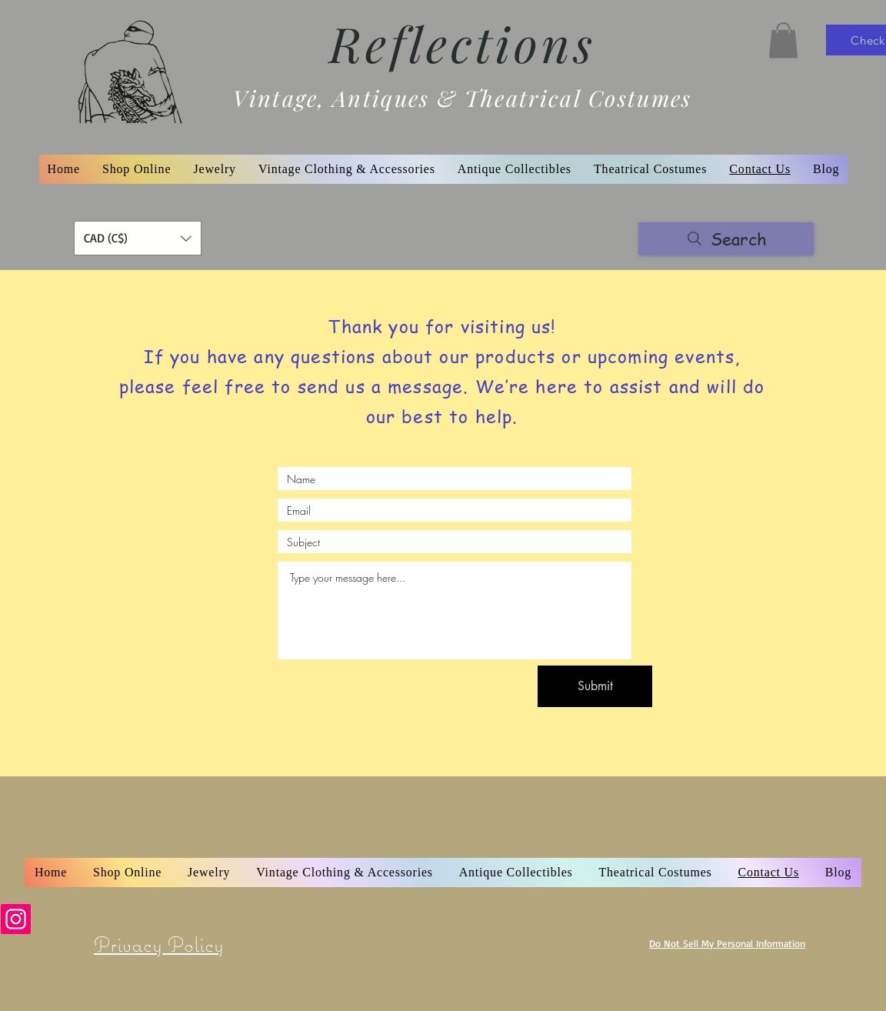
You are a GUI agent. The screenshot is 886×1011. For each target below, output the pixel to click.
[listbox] (138, 238)
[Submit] (595, 686)
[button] (783, 40)
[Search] (725, 238)
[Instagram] (16, 919)
